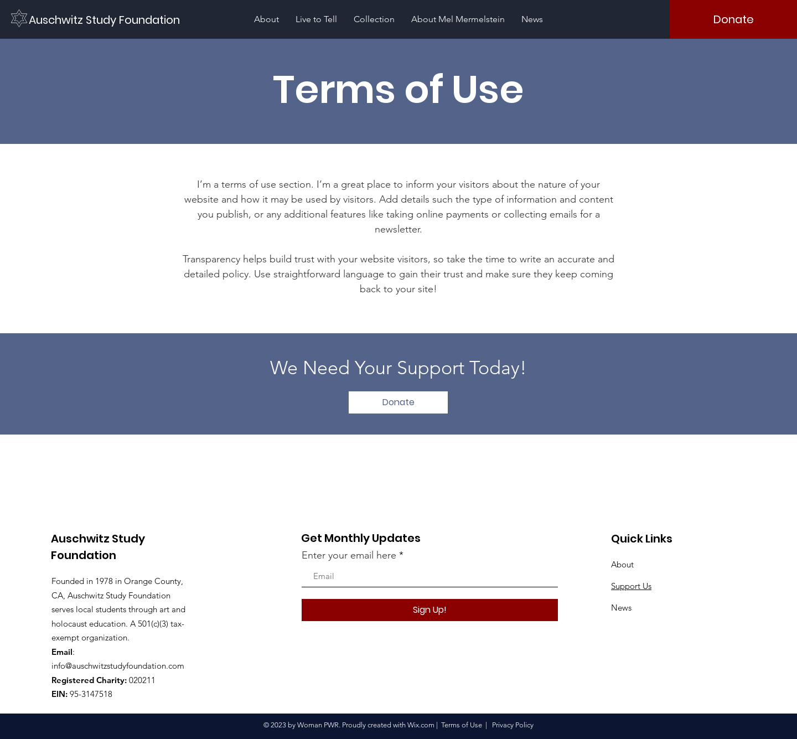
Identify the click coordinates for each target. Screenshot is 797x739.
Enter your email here (349, 555)
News (621, 607)
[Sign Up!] (430, 610)
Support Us (631, 586)
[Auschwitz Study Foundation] (106, 20)
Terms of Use (461, 725)
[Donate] (733, 19)
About (622, 564)
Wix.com (420, 725)
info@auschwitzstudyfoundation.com (117, 665)
